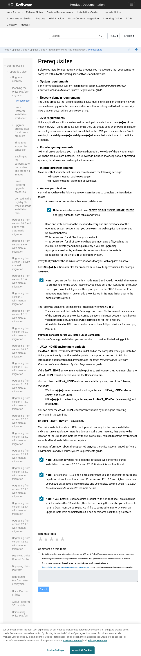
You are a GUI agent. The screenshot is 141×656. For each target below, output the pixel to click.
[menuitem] (14, 12)
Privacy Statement (97, 640)
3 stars (52, 538)
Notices (25, 24)
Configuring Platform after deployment (20, 580)
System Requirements (60, 12)
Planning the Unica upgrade (67, 49)
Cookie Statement (72, 640)
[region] (70, 640)
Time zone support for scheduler (21, 146)
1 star (41, 538)
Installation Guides (87, 12)
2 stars (46, 538)
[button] (5, 66)
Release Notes (34, 12)
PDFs (129, 18)
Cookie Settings (55, 650)
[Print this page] (136, 49)
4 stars (57, 538)
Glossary (12, 24)
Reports (40, 18)
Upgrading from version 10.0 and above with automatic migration (21, 227)
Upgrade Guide (112, 12)
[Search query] (76, 36)
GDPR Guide (56, 18)
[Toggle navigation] (131, 4)
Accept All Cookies (82, 650)
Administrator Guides (19, 18)
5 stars (63, 538)
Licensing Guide (112, 18)
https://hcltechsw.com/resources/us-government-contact (65, 567)
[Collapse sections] (129, 49)
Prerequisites (95, 49)
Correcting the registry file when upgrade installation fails (23, 205)
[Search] (100, 36)
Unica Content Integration (83, 18)
